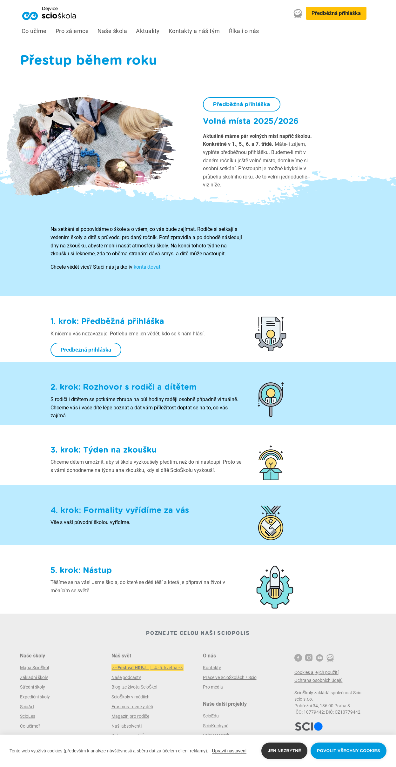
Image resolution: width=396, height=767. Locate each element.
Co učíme (34, 31)
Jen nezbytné (284, 750)
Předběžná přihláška (336, 13)
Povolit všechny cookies (348, 750)
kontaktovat (147, 267)
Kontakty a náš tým (194, 31)
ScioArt (27, 706)
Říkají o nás (244, 31)
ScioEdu (211, 715)
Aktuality (148, 31)
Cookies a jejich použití (316, 672)
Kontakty (212, 667)
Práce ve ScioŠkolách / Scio (230, 677)
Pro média (213, 687)
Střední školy (32, 687)
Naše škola (112, 31)
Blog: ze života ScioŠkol (134, 687)
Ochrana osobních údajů (318, 680)
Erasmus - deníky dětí (132, 706)
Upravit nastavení (229, 750)
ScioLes (27, 716)
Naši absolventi (126, 726)
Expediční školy (35, 696)
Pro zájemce (72, 31)
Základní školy (34, 677)
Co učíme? (30, 726)
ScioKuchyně (215, 725)
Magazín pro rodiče (130, 716)
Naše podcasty (126, 677)
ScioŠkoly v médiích (130, 696)
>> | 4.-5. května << (147, 667)
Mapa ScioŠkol (34, 667)
